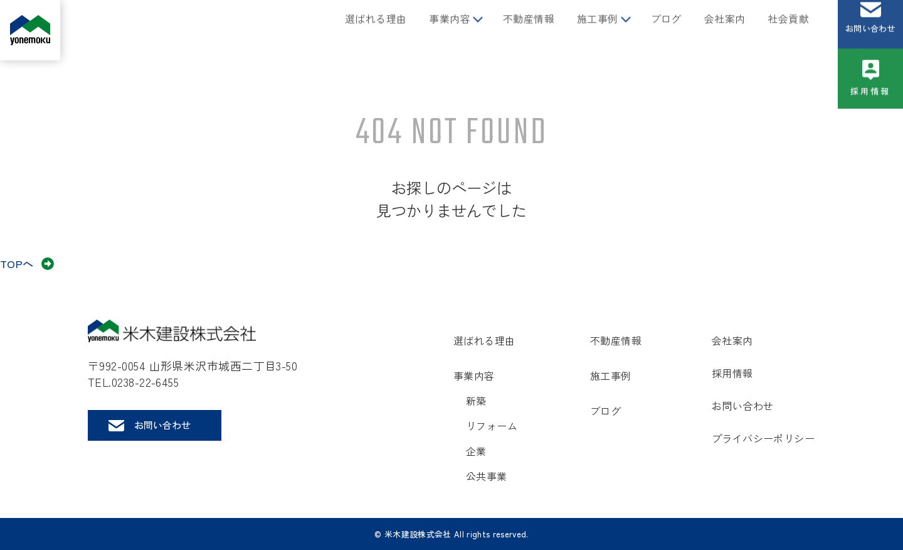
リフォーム (491, 425)
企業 (476, 450)
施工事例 (597, 30)
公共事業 (486, 475)
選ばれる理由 (375, 30)
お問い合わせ (870, 40)
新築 (476, 400)
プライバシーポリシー (763, 438)
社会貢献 (788, 30)
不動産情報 (528, 30)
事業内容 (449, 30)
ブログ (666, 30)
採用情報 (870, 103)
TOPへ (17, 263)
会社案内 (725, 30)
